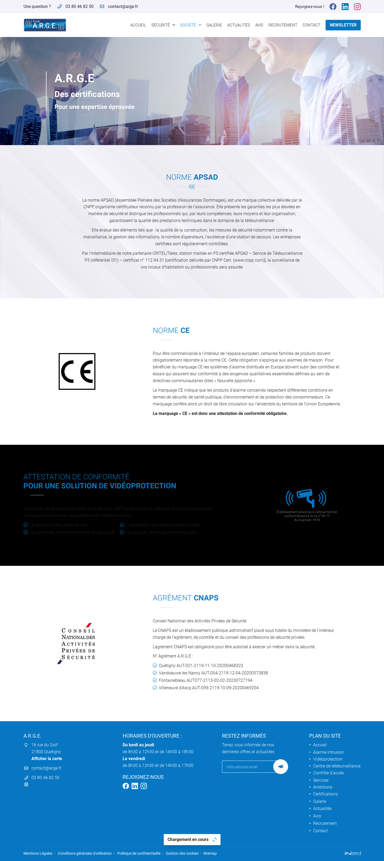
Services (321, 780)
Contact (311, 25)
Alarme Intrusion (328, 752)
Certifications (325, 794)
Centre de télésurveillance (336, 766)
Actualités (238, 25)
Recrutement (283, 25)
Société (188, 25)
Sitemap (210, 853)
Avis (259, 25)
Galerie (214, 25)
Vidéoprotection (328, 759)
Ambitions (322, 787)
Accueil (138, 25)
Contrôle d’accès (328, 772)
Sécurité (160, 25)
